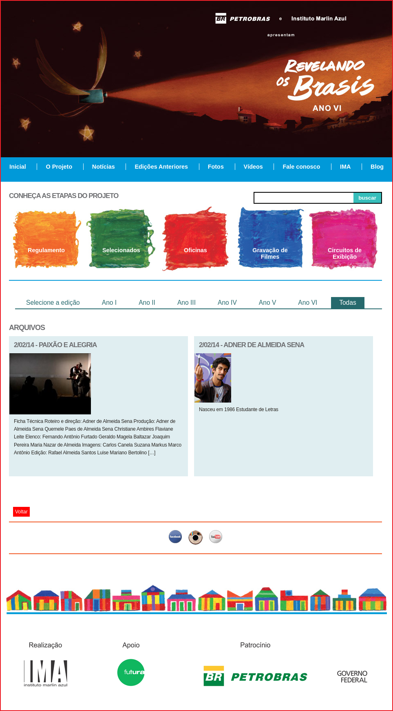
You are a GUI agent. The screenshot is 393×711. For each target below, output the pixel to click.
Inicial (17, 166)
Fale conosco (301, 166)
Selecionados (121, 250)
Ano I (109, 302)
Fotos (216, 166)
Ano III (186, 302)
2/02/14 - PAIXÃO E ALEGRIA (55, 345)
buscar (367, 198)
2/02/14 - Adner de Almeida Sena (251, 345)
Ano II (147, 302)
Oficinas (195, 250)
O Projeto (59, 166)
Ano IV (227, 302)
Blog (377, 166)
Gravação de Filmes (269, 253)
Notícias (103, 166)
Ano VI (307, 302)
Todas (347, 302)
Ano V (267, 302)
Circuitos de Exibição (345, 253)
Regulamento (46, 250)
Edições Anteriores (161, 166)
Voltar (21, 512)
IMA (345, 166)
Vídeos (253, 166)
